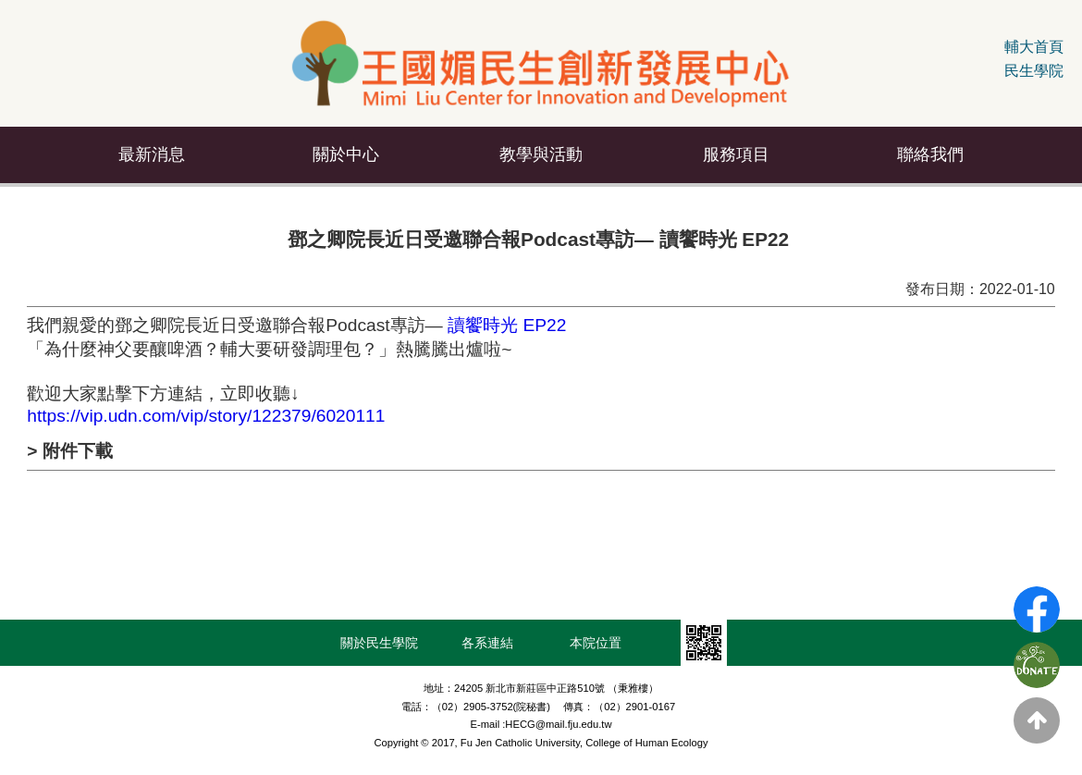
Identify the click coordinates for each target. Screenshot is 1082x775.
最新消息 (151, 154)
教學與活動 (541, 154)
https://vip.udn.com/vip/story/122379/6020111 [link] (206, 415)
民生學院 (1034, 71)
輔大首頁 (1034, 47)
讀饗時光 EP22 (510, 325)
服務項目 (736, 154)
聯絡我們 (930, 154)
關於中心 (346, 154)
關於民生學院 (379, 642)
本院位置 (595, 642)
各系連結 (487, 642)
